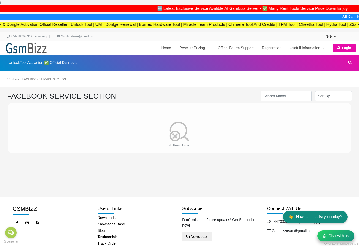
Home (166, 48)
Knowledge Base (111, 224)
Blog (101, 230)
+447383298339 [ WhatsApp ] (28, 36)
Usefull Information (307, 48)
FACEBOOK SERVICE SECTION (44, 79)
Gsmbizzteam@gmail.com (76, 36)
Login (344, 48)
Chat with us (336, 236)
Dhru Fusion (349, 243)
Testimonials (108, 237)
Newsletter (197, 236)
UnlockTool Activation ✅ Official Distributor (43, 63)
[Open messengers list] (11, 232)
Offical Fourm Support (236, 48)
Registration (271, 48)
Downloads (107, 218)
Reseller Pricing (194, 48)
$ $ (331, 36)
